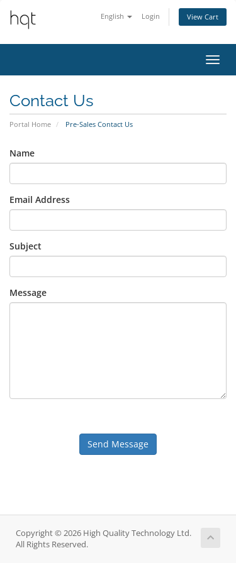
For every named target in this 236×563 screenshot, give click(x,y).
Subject (25, 246)
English (116, 16)
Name (22, 153)
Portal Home (30, 124)
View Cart (202, 16)
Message (28, 292)
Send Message (118, 444)
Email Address (39, 199)
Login (151, 16)
